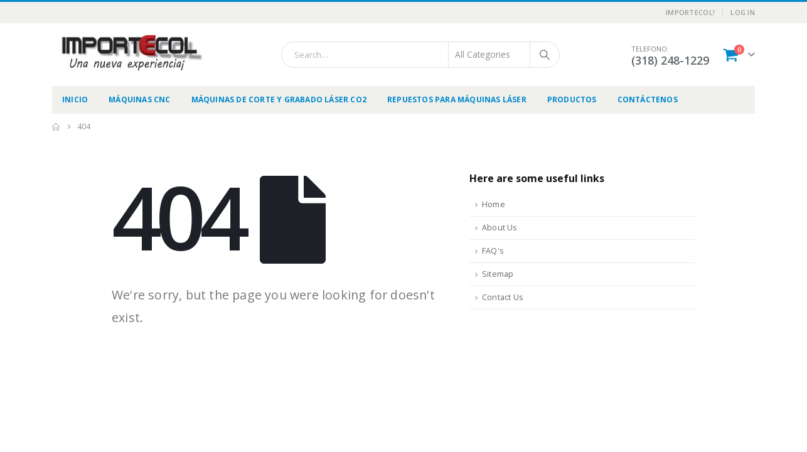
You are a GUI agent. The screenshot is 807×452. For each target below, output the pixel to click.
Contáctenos (647, 99)
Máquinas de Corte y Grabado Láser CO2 (278, 99)
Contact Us (502, 297)
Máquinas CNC (139, 99)
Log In (742, 12)
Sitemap (497, 274)
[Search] (544, 54)
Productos (572, 99)
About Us (500, 227)
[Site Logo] (130, 52)
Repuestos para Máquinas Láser (456, 99)
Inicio (75, 99)
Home (493, 204)
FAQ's (493, 250)
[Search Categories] (489, 54)
